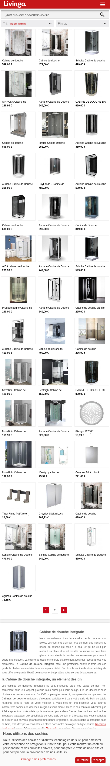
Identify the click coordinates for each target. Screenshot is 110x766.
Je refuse (83, 760)
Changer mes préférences (38, 759)
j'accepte (98, 760)
